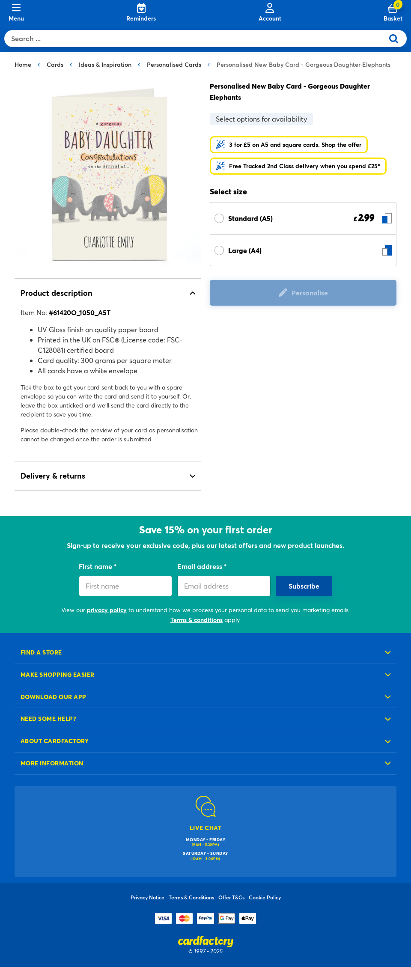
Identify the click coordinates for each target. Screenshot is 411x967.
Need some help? (48, 718)
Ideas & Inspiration (105, 64)
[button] (289, 144)
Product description (56, 293)
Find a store (41, 652)
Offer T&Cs (231, 897)
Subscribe (304, 585)
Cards (55, 64)
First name (96, 566)
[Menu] (16, 13)
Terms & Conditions (191, 897)
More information (52, 763)
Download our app (53, 697)
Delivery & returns (53, 475)
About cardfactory (55, 741)
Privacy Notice (147, 897)
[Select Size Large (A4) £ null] (303, 250)
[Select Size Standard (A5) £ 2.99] (303, 218)
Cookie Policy (265, 897)
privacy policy (107, 610)
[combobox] (196, 38)
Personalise (310, 292)
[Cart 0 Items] (393, 13)
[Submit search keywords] (397, 38)
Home (23, 64)
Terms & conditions (196, 620)
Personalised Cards (174, 64)
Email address (200, 566)
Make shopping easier (58, 674)
